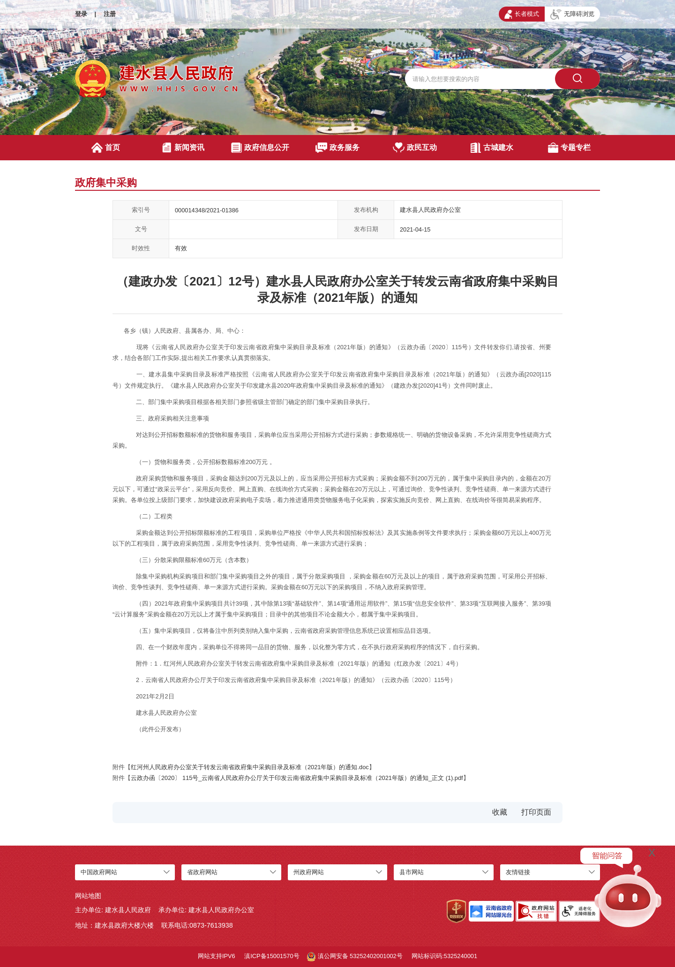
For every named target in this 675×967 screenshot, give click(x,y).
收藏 (499, 812)
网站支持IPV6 (216, 956)
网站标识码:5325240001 (444, 956)
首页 (105, 147)
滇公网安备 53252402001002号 (355, 956)
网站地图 (88, 896)
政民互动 (415, 147)
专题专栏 (569, 147)
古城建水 (492, 147)
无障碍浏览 (572, 14)
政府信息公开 (260, 147)
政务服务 (337, 147)
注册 (110, 13)
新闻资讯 (183, 147)
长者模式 (521, 14)
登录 (81, 13)
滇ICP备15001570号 (271, 956)
